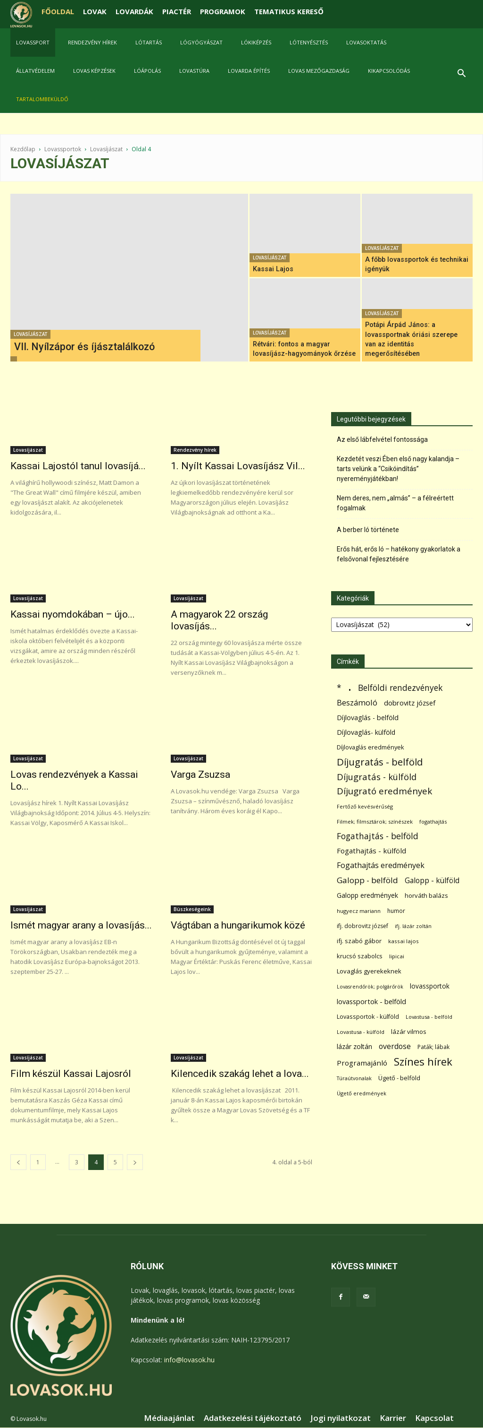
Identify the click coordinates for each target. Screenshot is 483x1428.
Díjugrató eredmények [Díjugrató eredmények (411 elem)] (384, 791)
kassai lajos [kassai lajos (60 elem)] (403, 941)
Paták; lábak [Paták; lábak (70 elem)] (433, 1047)
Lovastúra (194, 70)
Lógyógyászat (201, 42)
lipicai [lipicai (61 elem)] (396, 956)
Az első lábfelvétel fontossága (382, 439)
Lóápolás (147, 70)
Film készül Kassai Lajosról (70, 1073)
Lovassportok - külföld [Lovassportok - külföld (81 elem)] (368, 1017)
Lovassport (33, 42)
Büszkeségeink (192, 909)
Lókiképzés (256, 42)
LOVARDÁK (134, 11)
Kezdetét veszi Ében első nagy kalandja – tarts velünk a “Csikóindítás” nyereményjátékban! (398, 468)
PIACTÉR (176, 11)
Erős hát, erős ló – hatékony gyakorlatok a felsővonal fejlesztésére (398, 554)
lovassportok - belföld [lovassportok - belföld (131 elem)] (371, 1001)
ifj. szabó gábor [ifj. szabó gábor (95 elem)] (359, 941)
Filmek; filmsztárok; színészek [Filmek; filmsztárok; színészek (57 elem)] (375, 821)
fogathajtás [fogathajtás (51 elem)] (433, 821)
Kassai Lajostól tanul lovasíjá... (78, 466)
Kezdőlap (22, 149)
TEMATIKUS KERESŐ (289, 11)
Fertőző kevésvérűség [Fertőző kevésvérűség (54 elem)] (365, 806)
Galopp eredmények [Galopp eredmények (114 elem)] (367, 895)
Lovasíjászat (106, 149)
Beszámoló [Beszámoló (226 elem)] (357, 702)
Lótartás (148, 42)
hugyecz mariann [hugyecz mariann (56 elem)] (359, 910)
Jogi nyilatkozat (340, 1418)
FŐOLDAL (58, 11)
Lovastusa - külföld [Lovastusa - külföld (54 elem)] (360, 1031)
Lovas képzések (94, 70)
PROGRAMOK (222, 11)
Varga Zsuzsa (200, 774)
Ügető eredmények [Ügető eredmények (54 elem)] (361, 1093)
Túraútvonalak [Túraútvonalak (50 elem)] (354, 1078)
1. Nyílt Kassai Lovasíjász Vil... (238, 466)
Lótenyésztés (309, 42)
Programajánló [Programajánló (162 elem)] (362, 1062)
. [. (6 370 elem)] (349, 686)
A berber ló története (368, 529)
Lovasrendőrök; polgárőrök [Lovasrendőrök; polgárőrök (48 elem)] (370, 986)
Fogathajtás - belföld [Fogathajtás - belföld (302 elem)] (377, 836)
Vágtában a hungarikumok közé (238, 925)
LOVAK (95, 11)
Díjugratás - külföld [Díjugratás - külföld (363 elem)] (376, 777)
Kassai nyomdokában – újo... (72, 614)
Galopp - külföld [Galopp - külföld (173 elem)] (432, 881)
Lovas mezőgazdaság (319, 70)
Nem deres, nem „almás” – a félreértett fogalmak (395, 503)
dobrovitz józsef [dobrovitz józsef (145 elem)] (409, 702)
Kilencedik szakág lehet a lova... (240, 1073)
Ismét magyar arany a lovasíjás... (81, 925)
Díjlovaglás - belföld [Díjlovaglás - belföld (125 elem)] (368, 717)
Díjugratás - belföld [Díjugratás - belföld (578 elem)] (380, 762)
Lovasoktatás (366, 42)
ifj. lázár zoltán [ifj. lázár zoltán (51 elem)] (413, 925)
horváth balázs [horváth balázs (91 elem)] (426, 895)
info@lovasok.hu (189, 1359)
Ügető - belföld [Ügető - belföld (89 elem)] (399, 1078)
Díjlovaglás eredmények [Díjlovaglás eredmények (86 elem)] (370, 747)
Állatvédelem (35, 70)
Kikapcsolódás (389, 70)
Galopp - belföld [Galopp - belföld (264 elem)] (367, 880)
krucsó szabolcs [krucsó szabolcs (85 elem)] (360, 956)
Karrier (393, 1418)
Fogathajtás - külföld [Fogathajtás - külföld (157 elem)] (371, 850)
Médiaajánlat (169, 1418)
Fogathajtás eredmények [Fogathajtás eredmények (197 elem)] (381, 865)
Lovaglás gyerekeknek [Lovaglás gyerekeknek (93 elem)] (369, 971)
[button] (461, 74)
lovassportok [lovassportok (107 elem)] (430, 985)
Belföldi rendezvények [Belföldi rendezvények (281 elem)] (400, 688)
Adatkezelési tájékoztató (252, 1418)
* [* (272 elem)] (339, 688)
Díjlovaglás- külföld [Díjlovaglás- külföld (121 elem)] (366, 732)
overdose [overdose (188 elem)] (395, 1046)
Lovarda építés (249, 70)
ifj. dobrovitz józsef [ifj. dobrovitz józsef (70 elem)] (362, 926)
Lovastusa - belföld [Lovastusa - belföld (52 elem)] (429, 1016)
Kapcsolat (434, 1418)
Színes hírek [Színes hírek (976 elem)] (423, 1062)
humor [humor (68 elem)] (396, 911)
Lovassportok (62, 149)
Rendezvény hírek (92, 42)
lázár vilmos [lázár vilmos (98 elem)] (408, 1031)
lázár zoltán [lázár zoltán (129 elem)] (354, 1046)
